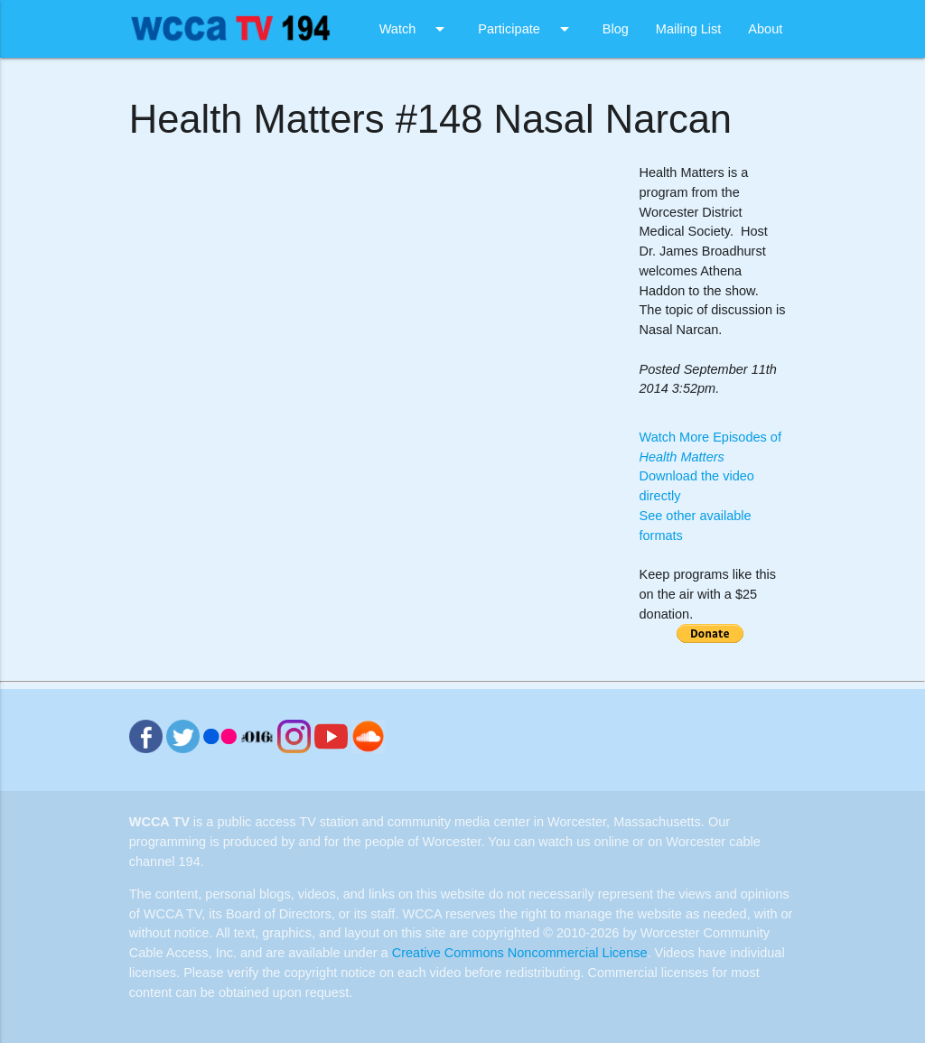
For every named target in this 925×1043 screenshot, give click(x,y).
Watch (415, 29)
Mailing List (689, 29)
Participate (526, 29)
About (765, 29)
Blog (616, 29)
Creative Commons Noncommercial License (520, 952)
